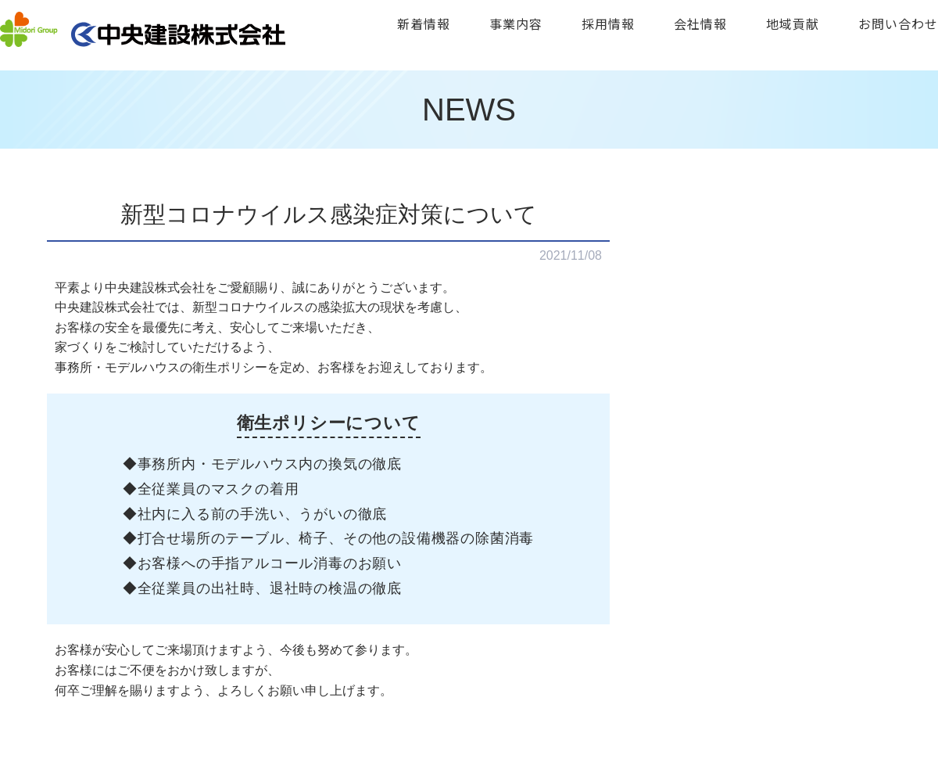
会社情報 (700, 23)
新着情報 (423, 23)
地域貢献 (792, 23)
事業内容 (515, 23)
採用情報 (608, 23)
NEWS (469, 109)
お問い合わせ (898, 23)
